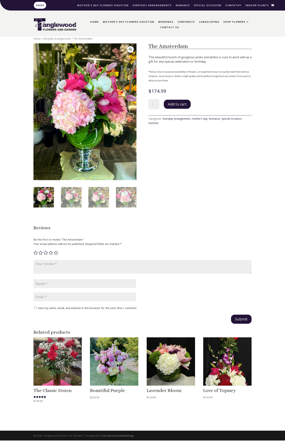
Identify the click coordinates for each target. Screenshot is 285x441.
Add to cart (177, 104)
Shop (40, 5)
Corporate (186, 22)
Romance (183, 5)
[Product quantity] (153, 104)
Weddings (166, 22)
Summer (153, 123)
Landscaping (209, 22)
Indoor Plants (257, 5)
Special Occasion (207, 5)
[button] (130, 49)
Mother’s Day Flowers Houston (103, 5)
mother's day (199, 118)
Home (94, 22)
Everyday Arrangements (152, 5)
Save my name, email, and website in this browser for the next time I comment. (87, 308)
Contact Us (169, 27)
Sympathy (233, 5)
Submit (241, 319)
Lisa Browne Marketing (117, 436)
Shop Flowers (234, 22)
